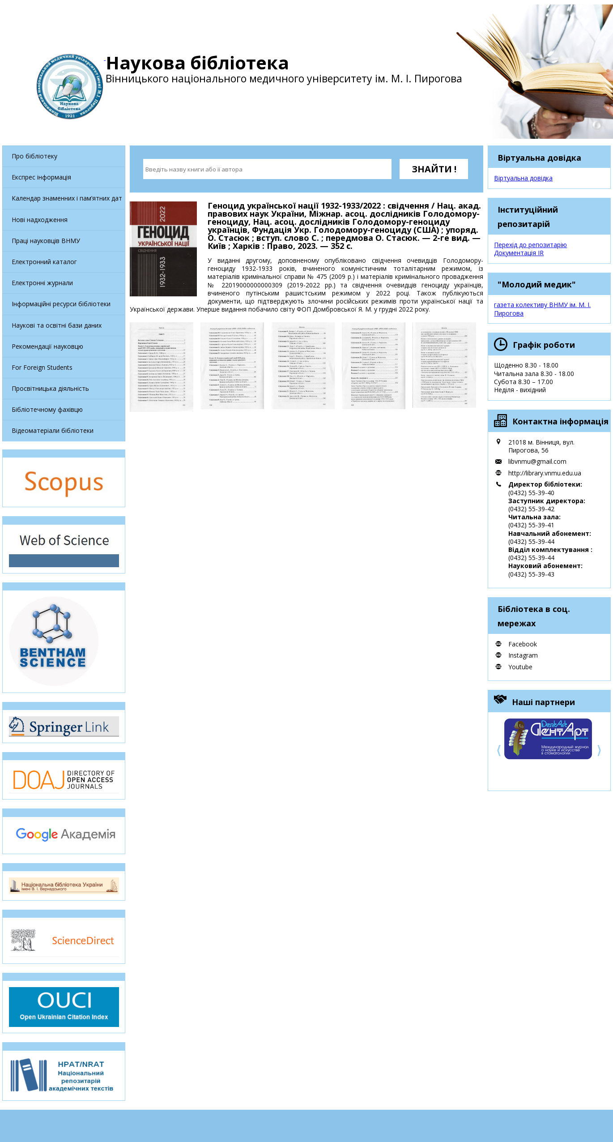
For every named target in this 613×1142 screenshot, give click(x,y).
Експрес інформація (41, 177)
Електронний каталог (44, 261)
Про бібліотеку (34, 156)
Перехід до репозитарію (530, 244)
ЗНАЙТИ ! (434, 169)
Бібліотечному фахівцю (47, 409)
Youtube (520, 667)
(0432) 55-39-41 (531, 525)
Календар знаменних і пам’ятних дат (67, 198)
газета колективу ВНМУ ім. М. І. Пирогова (542, 308)
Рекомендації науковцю (47, 346)
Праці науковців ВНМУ (46, 240)
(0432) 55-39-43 (531, 574)
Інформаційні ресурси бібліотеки (61, 303)
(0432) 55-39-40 (531, 492)
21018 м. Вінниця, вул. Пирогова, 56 (541, 446)
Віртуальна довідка (523, 178)
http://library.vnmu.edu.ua (544, 473)
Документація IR (519, 252)
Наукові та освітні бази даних (57, 325)
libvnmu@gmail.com (537, 461)
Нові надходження (40, 219)
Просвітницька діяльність (50, 388)
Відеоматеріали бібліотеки (53, 430)
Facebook (522, 644)
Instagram (523, 655)
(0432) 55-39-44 (531, 541)
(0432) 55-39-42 (531, 509)
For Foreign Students (42, 367)
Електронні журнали (42, 282)
